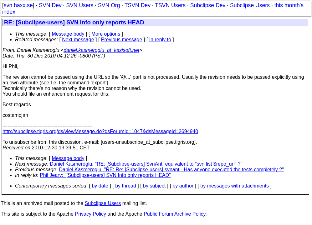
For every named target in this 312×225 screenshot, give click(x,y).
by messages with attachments (234, 185)
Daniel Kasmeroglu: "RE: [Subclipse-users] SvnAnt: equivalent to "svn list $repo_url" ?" (146, 164)
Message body (68, 34)
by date (100, 185)
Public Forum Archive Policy (174, 214)
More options (105, 34)
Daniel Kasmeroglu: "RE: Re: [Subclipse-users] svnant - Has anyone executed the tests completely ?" (171, 169)
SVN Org (109, 5)
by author (182, 185)
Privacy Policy (90, 214)
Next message (78, 39)
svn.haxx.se (18, 5)
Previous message (121, 39)
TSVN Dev (138, 5)
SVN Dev (50, 5)
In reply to (160, 39)
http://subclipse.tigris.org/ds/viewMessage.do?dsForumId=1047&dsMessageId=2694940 (100, 131)
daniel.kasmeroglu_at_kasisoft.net (101, 50)
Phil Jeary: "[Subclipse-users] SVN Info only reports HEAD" (105, 175)
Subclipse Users (250, 5)
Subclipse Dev (207, 5)
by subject (154, 185)
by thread (125, 185)
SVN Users (79, 5)
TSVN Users (170, 5)
